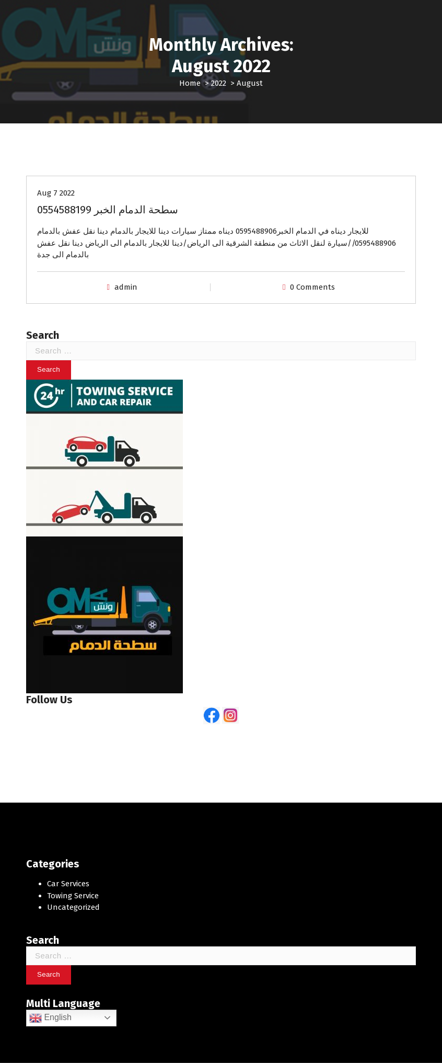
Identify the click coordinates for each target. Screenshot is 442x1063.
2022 (218, 83)
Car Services (68, 883)
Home (190, 83)
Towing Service (73, 895)
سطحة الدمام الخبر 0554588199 (107, 209)
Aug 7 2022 (56, 193)
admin (125, 287)
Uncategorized (73, 907)
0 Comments (312, 287)
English (50, 1018)
